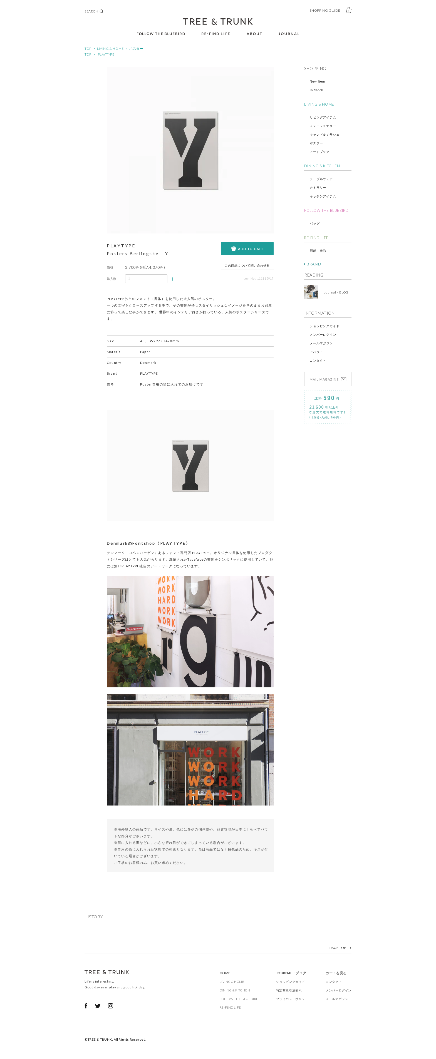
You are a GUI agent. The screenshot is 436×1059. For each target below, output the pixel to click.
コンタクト (318, 360)
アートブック (320, 151)
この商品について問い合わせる (247, 265)
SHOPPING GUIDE (325, 10)
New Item (317, 81)
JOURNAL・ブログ (291, 973)
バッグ (315, 223)
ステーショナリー (323, 126)
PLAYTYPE (106, 54)
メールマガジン (321, 343)
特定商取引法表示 (289, 990)
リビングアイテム (323, 117)
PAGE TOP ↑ (340, 948)
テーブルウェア (321, 179)
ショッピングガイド (325, 326)
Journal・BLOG (334, 292)
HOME (225, 973)
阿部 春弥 (318, 250)
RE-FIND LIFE (316, 237)
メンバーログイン (323, 334)
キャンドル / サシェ (325, 134)
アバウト (316, 352)
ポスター (136, 48)
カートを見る (336, 973)
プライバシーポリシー (292, 999)
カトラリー (318, 187)
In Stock (316, 90)
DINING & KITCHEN (322, 166)
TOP (88, 48)
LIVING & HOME (110, 48)
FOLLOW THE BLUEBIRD (326, 210)
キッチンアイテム (323, 196)
